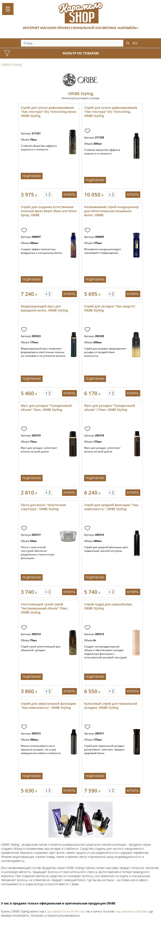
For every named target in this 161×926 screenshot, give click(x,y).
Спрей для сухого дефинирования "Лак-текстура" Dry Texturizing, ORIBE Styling (110, 112)
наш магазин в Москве (131, 911)
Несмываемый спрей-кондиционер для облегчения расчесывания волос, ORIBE (111, 211)
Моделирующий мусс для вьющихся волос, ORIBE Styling (44, 308)
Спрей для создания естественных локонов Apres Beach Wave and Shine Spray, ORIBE (49, 211)
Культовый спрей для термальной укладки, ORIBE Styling (110, 705)
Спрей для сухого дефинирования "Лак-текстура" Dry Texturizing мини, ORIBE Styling (49, 112)
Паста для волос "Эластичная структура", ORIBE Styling (43, 507)
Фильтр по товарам (81, 53)
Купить (69, 194)
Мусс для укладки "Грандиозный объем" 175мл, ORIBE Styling (109, 408)
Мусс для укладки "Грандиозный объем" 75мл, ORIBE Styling (46, 408)
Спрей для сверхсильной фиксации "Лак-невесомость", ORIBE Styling (48, 705)
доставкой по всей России (66, 911)
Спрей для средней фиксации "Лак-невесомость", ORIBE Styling (111, 507)
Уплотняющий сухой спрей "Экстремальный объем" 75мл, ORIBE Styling (44, 608)
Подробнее (31, 176)
